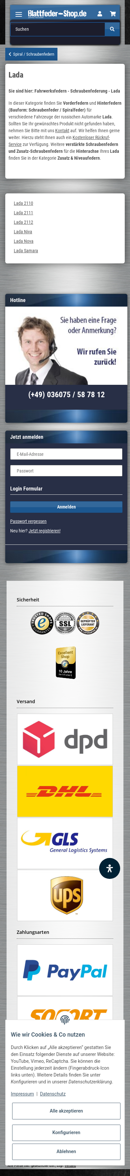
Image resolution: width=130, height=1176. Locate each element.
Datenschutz (53, 1093)
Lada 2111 (23, 212)
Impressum (22, 1093)
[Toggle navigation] (18, 12)
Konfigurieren (66, 1132)
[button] (100, 14)
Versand (70, 1166)
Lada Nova (23, 241)
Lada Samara (26, 250)
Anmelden (66, 506)
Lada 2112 (23, 222)
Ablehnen (66, 1151)
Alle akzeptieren (66, 1111)
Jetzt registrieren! (44, 530)
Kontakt (62, 130)
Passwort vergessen (28, 521)
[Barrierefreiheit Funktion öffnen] (109, 868)
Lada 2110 (23, 203)
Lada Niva (23, 231)
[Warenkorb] (113, 14)
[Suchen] (57, 29)
